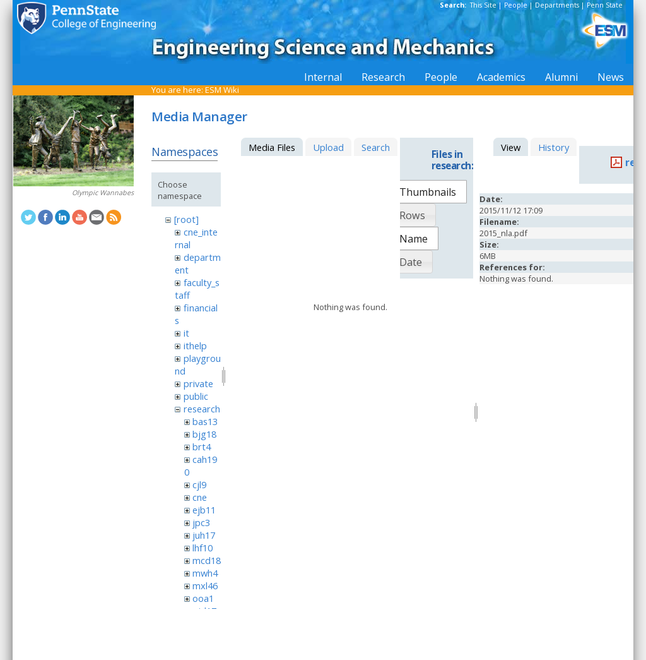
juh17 (203, 535)
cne (199, 497)
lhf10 (202, 547)
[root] (186, 219)
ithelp (195, 345)
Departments (557, 5)
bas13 (205, 421)
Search (375, 147)
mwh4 (205, 573)
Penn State (605, 5)
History (553, 147)
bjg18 (204, 434)
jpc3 (201, 522)
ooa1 (203, 598)
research (202, 408)
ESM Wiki (222, 89)
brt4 (201, 446)
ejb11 (204, 509)
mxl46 (205, 585)
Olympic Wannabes (103, 192)
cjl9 (199, 484)
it (186, 333)
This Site (483, 5)
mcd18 (206, 560)
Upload (328, 147)
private (198, 383)
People (515, 5)
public (196, 396)
